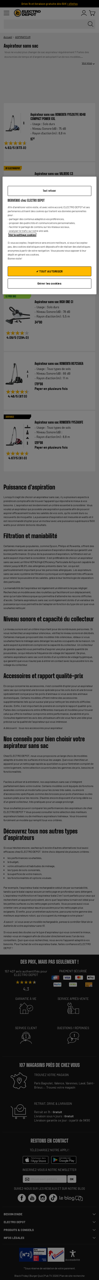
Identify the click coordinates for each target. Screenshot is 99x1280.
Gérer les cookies (49, 283)
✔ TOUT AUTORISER (49, 271)
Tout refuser (49, 190)
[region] (50, 235)
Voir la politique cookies (22, 234)
